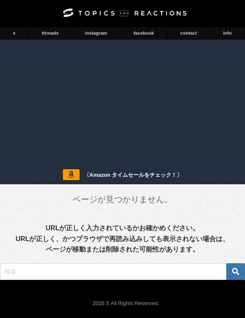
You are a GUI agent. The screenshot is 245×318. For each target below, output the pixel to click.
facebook (143, 33)
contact (188, 33)
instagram (96, 33)
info (227, 33)
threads (50, 33)
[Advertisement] (122, 102)
